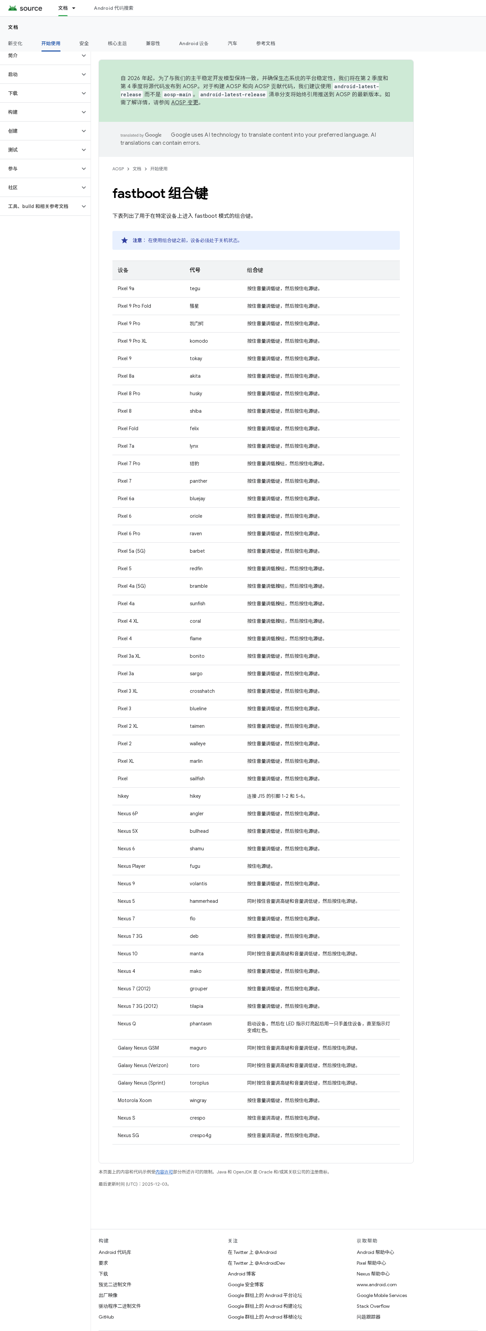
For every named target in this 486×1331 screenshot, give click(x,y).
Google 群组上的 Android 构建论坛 (265, 1306)
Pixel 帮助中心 (371, 1263)
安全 (84, 43)
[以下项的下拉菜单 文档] (77, 8)
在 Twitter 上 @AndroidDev (256, 1263)
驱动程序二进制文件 (120, 1306)
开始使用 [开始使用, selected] (51, 43)
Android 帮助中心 (375, 1252)
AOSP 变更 (185, 102)
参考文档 (265, 43)
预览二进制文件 (115, 1285)
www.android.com (377, 1285)
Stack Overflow (373, 1306)
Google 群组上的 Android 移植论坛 (265, 1317)
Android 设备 (194, 43)
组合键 (255, 270)
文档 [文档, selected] (63, 8)
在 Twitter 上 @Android (252, 1252)
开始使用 (159, 169)
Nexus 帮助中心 (373, 1274)
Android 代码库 (115, 1252)
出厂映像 (108, 1295)
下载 (103, 1274)
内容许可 (164, 1172)
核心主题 (117, 43)
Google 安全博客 (246, 1285)
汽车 (233, 43)
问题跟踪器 (368, 1317)
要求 (103, 1263)
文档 (13, 27)
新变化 (15, 43)
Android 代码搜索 (113, 8)
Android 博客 (242, 1274)
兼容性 (153, 43)
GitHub (106, 1317)
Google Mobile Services (382, 1295)
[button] (40, 55)
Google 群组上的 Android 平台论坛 (265, 1295)
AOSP (118, 169)
